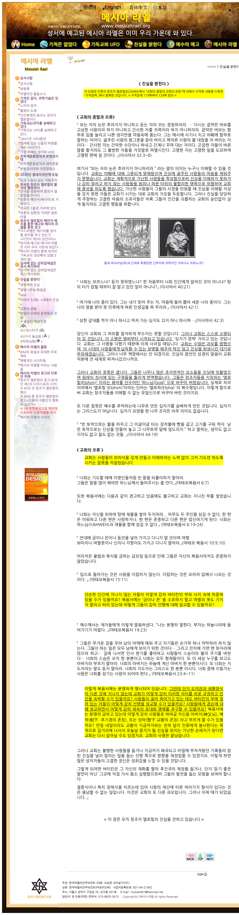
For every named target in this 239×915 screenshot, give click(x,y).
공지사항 (26, 84)
